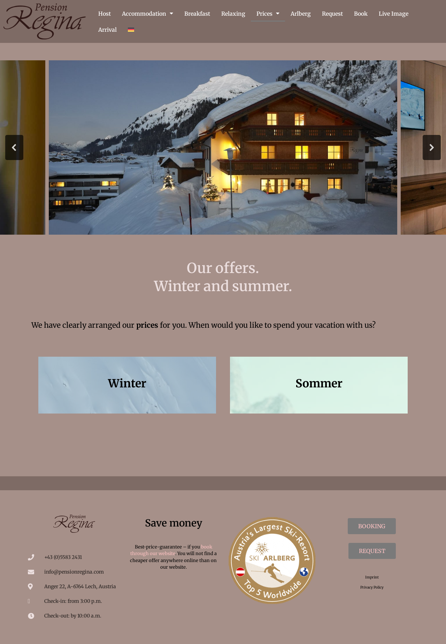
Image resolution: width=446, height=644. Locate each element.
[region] (223, 147)
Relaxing (233, 13)
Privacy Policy (372, 587)
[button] (14, 147)
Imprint (372, 577)
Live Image (393, 13)
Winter (127, 384)
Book (361, 13)
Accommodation (147, 13)
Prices (267, 13)
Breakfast (197, 13)
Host (104, 13)
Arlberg (301, 13)
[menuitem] (131, 30)
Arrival (107, 29)
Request (332, 13)
